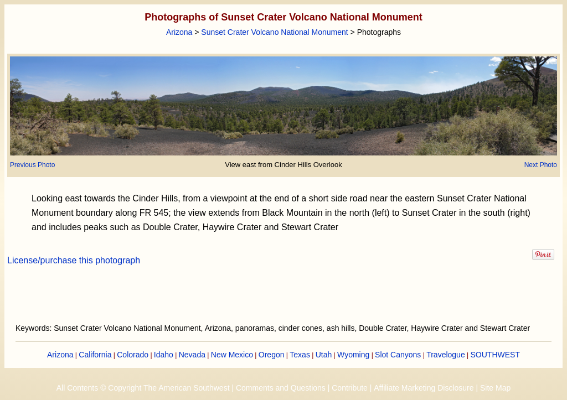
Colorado (132, 354)
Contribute (350, 387)
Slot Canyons (398, 354)
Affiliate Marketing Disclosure (423, 387)
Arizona (179, 32)
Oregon (272, 354)
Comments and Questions (281, 387)
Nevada (192, 354)
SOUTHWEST (495, 354)
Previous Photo (32, 165)
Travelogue (445, 354)
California (95, 354)
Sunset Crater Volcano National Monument (274, 32)
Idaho (163, 354)
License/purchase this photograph (73, 260)
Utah (324, 354)
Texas (300, 354)
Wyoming (353, 354)
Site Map (495, 387)
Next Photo (540, 165)
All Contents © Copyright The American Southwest (143, 387)
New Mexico (232, 354)
